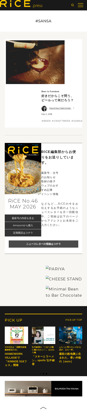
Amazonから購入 (23, 179)
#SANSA (76, 74)
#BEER (46, 74)
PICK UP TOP (74, 381)
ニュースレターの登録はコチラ (43, 197)
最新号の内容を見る (23, 172)
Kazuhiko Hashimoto (56, 62)
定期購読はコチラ (23, 186)
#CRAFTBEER (61, 74)
